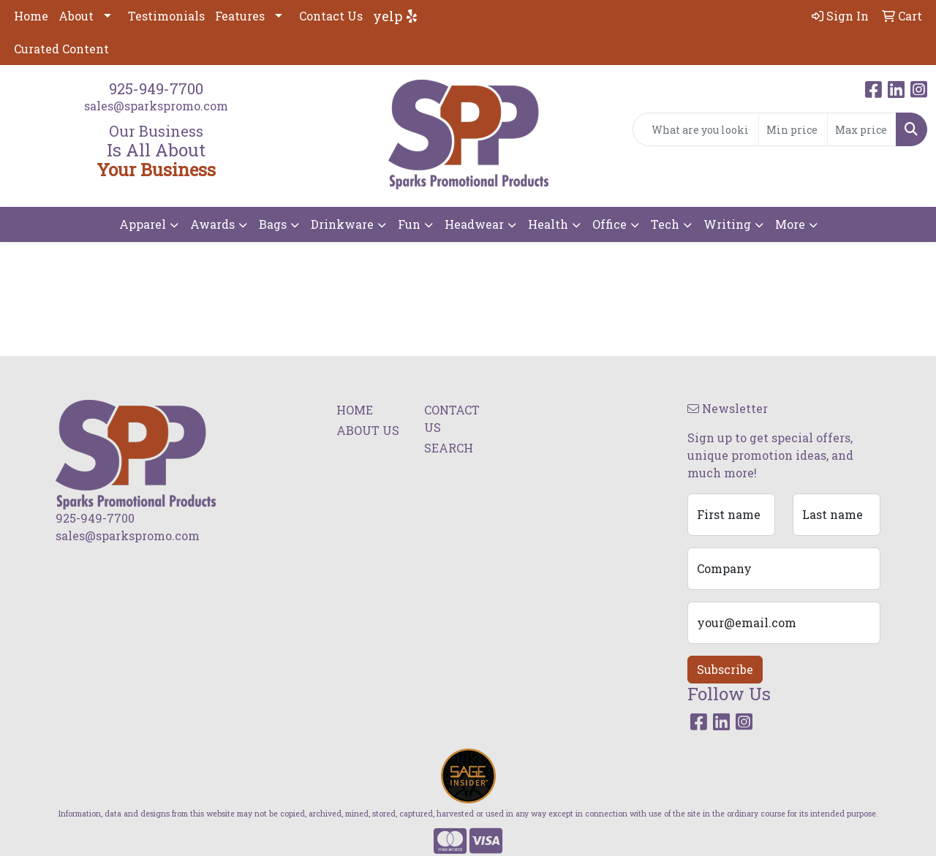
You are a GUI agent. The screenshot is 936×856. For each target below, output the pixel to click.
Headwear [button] (474, 224)
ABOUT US (367, 430)
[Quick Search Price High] (862, 129)
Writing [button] (727, 224)
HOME (354, 409)
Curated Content (61, 48)
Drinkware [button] (342, 224)
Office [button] (609, 224)
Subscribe (725, 669)
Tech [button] (665, 224)
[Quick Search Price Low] (793, 129)
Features (240, 15)
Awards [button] (212, 224)
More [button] (790, 224)
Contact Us (331, 15)
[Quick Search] (696, 129)
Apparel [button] (142, 224)
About (76, 15)
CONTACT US (452, 418)
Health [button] (548, 224)
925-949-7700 (156, 88)
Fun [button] (409, 224)
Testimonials (166, 15)
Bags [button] (273, 224)
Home (31, 15)
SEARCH (448, 447)
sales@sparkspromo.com (156, 105)
